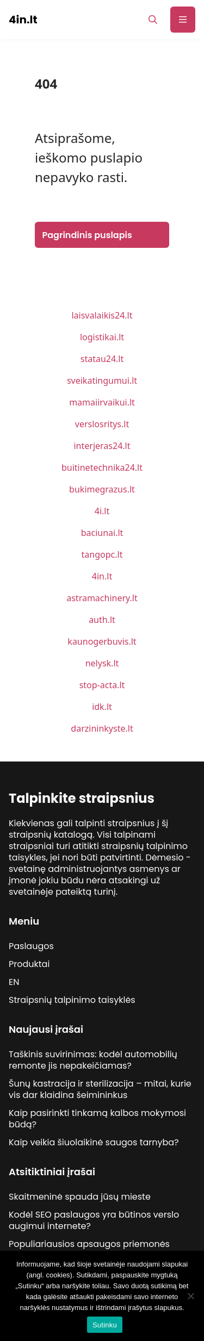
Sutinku (104, 1325)
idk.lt (102, 707)
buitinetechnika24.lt (102, 467)
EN (14, 982)
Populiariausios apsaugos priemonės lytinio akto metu (89, 1250)
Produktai (29, 964)
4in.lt (102, 576)
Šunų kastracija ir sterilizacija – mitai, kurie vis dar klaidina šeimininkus (100, 1089)
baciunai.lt (102, 533)
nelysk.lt (102, 663)
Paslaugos (31, 946)
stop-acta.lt (102, 685)
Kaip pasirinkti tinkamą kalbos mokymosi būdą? (97, 1119)
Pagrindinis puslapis (87, 235)
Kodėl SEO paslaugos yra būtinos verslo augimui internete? (94, 1220)
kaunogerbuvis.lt (101, 641)
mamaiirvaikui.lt (102, 402)
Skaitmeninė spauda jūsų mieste (80, 1196)
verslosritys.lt (102, 424)
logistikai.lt (102, 337)
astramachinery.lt (102, 598)
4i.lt (102, 511)
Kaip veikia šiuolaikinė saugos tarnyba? (94, 1142)
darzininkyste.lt (102, 728)
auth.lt (102, 620)
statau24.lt (102, 359)
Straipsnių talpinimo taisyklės (72, 1000)
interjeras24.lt (101, 446)
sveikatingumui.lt (102, 380)
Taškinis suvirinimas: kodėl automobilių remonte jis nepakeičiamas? (93, 1060)
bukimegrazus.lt (102, 489)
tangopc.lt (102, 554)
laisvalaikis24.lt (101, 315)
